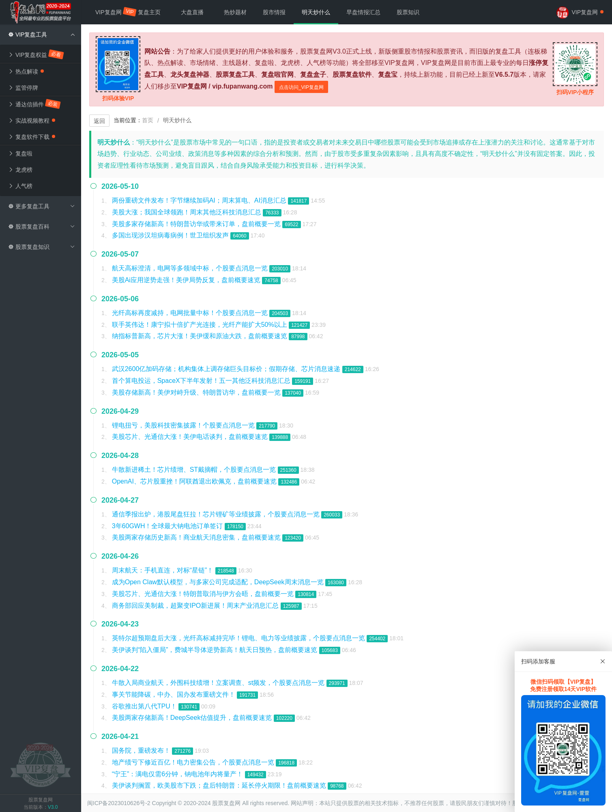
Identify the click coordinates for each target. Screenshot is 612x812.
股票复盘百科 (41, 226)
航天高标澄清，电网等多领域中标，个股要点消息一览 (190, 268)
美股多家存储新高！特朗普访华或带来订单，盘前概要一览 (197, 223)
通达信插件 (34, 104)
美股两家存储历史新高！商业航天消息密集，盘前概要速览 (197, 537)
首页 (147, 120)
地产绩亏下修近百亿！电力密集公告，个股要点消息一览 (194, 762)
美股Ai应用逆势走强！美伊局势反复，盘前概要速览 (187, 279)
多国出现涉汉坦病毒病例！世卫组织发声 (171, 235)
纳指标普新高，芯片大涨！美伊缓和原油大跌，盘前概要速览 (200, 336)
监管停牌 (23, 87)
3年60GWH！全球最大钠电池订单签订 (168, 526)
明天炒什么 (316, 12)
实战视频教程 (31, 120)
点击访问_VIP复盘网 (301, 87)
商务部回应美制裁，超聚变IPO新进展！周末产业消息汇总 (196, 605)
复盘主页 (149, 12)
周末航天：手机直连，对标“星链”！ (163, 570)
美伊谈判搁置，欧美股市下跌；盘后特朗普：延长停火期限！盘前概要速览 (220, 785)
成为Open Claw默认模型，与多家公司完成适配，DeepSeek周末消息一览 (218, 582)
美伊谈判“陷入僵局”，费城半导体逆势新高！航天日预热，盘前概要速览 (215, 649)
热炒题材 (235, 12)
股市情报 (274, 12)
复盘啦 (20, 153)
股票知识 (408, 12)
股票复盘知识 (41, 247)
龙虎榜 (20, 169)
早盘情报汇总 (363, 12)
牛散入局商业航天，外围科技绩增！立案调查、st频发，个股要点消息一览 (219, 682)
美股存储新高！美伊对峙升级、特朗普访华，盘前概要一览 (197, 392)
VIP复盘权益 (36, 54)
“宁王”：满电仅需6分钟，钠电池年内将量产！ (178, 774)
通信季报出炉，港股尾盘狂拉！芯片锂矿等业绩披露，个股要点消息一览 (216, 514)
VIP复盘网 (112, 12)
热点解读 (26, 71)
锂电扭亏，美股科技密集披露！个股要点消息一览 (184, 425)
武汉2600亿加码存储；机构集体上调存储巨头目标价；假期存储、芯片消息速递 (227, 368)
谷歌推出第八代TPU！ (145, 706)
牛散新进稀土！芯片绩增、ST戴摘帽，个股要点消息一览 (195, 469)
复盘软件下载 (31, 137)
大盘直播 (192, 12)
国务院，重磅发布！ (142, 750)
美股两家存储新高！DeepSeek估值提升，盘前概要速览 (193, 717)
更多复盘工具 (41, 206)
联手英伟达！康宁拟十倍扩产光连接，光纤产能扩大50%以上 (200, 324)
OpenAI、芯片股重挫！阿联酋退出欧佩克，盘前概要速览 (195, 481)
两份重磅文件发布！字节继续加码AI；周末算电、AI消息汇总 (200, 200)
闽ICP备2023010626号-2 (118, 803)
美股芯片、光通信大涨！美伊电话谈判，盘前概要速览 (190, 436)
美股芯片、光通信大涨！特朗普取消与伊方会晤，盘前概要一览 (203, 593)
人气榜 (20, 186)
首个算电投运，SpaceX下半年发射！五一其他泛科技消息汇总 (202, 380)
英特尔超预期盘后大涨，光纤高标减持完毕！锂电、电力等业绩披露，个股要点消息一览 (239, 638)
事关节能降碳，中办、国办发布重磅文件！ (174, 694)
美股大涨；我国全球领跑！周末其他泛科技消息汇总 (187, 212)
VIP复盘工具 (41, 34)
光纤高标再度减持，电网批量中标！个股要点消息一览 (190, 312)
